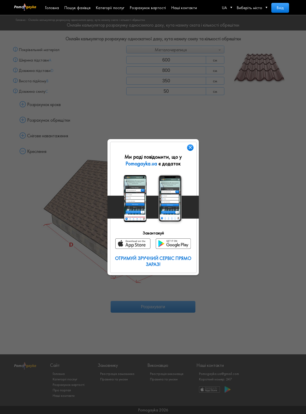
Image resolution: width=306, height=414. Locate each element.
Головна (52, 7)
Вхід (280, 7)
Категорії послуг (110, 7)
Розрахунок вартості (148, 7)
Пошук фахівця (77, 7)
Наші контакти (184, 7)
